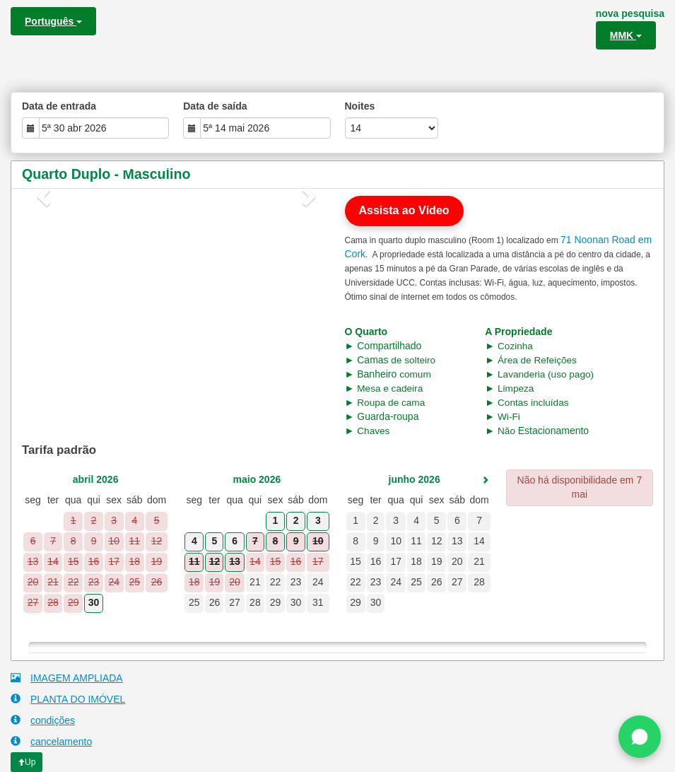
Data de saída (215, 106)
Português (53, 21)
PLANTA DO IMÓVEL (68, 699)
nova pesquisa (630, 13)
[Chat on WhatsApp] (639, 736)
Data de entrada (59, 106)
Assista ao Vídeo (404, 210)
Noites (360, 106)
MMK (626, 35)
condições (43, 720)
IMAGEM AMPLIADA (67, 678)
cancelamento (51, 741)
